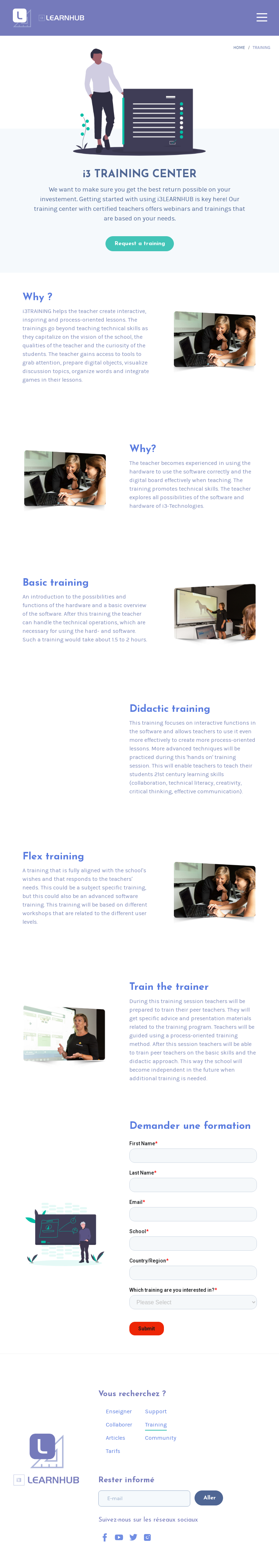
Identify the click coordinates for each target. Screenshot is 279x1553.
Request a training (139, 244)
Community (160, 1437)
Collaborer (119, 1424)
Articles (115, 1437)
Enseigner (119, 1411)
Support (156, 1411)
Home (239, 47)
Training (156, 1424)
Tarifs (113, 1451)
